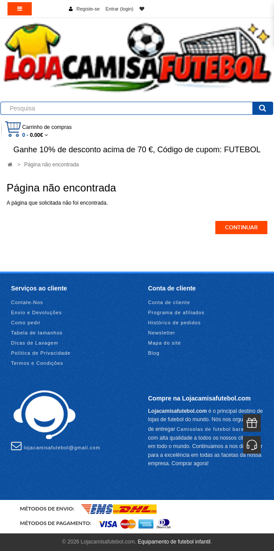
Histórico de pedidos (174, 322)
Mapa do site (164, 342)
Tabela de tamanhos (37, 332)
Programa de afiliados (176, 312)
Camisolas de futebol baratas (213, 429)
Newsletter (162, 332)
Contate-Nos (27, 302)
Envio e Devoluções (36, 312)
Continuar (241, 227)
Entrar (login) (119, 8)
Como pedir (26, 322)
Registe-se (88, 8)
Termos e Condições (37, 363)
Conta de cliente (169, 302)
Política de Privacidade (41, 353)
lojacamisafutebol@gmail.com (55, 446)
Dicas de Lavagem (34, 342)
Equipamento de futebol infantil (174, 542)
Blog (154, 353)
